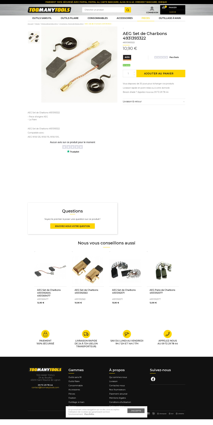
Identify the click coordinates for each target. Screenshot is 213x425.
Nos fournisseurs (117, 395)
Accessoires (125, 23)
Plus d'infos (89, 414)
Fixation (72, 403)
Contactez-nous (117, 391)
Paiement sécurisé (118, 399)
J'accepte (136, 411)
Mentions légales (117, 403)
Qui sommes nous (118, 383)
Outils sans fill (75, 383)
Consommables (98, 23)
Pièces (71, 399)
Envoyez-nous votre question (72, 232)
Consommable (75, 391)
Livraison (113, 387)
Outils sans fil (42, 23)
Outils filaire (74, 387)
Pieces (146, 23)
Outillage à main (170, 23)
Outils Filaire (70, 23)
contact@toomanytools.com (45, 393)
